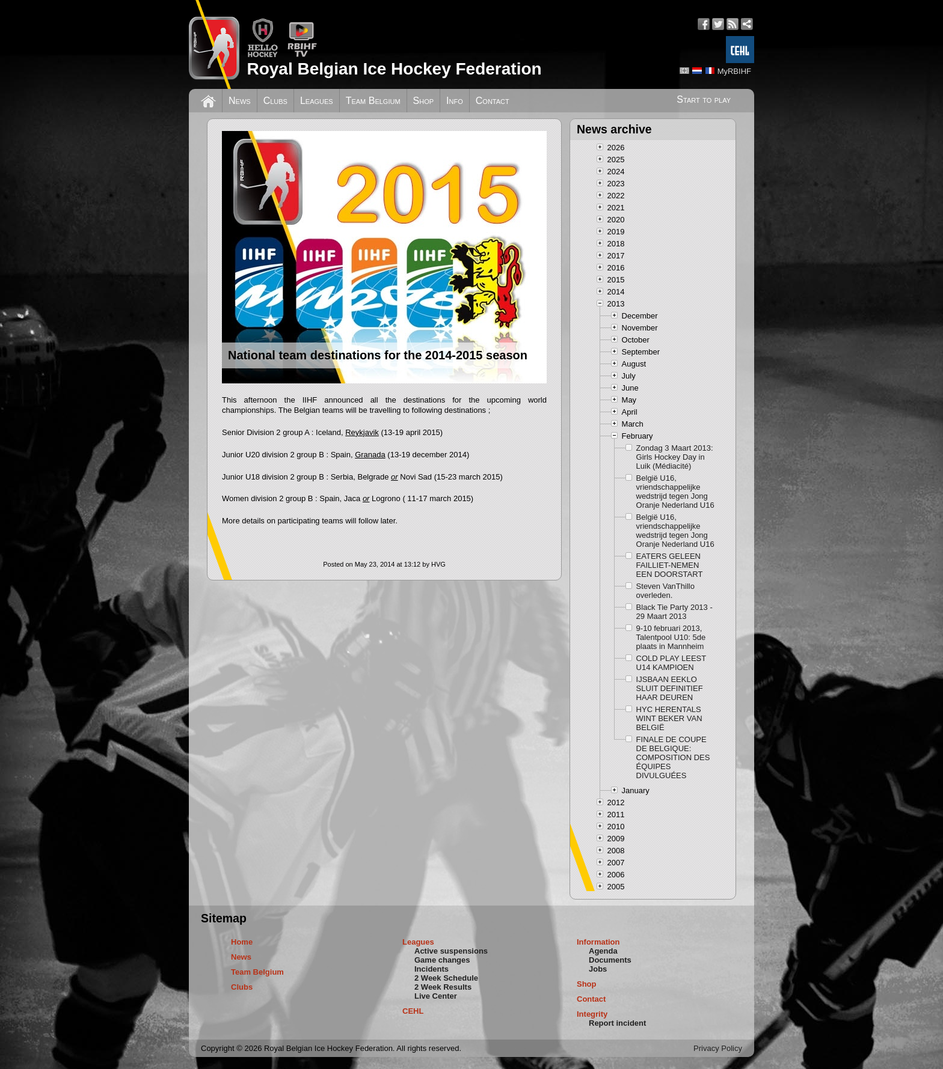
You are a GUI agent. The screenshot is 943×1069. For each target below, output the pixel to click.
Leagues (316, 101)
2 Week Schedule (446, 977)
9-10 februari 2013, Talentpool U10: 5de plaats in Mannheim (671, 637)
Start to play (704, 99)
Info (454, 101)
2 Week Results (443, 986)
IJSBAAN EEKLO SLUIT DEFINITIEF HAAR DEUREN (669, 688)
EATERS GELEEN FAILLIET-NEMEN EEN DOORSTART (669, 565)
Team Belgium (373, 101)
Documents (610, 959)
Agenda (603, 950)
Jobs (598, 968)
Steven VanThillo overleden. (665, 591)
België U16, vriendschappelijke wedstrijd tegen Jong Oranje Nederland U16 (675, 492)
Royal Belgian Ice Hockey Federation (394, 68)
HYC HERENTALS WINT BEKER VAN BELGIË (669, 718)
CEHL (412, 1011)
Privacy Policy (717, 1048)
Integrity (592, 1014)
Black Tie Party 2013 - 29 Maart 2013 (674, 612)
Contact (492, 101)
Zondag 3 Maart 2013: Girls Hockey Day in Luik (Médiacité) (674, 457)
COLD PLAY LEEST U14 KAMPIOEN (671, 663)
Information (598, 941)
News (240, 101)
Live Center (435, 995)
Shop (423, 101)
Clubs (275, 101)
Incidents (431, 968)
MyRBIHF (734, 71)
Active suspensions (451, 950)
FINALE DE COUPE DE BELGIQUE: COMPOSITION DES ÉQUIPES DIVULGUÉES (673, 757)
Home (242, 941)
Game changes (442, 959)
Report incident (617, 1023)
